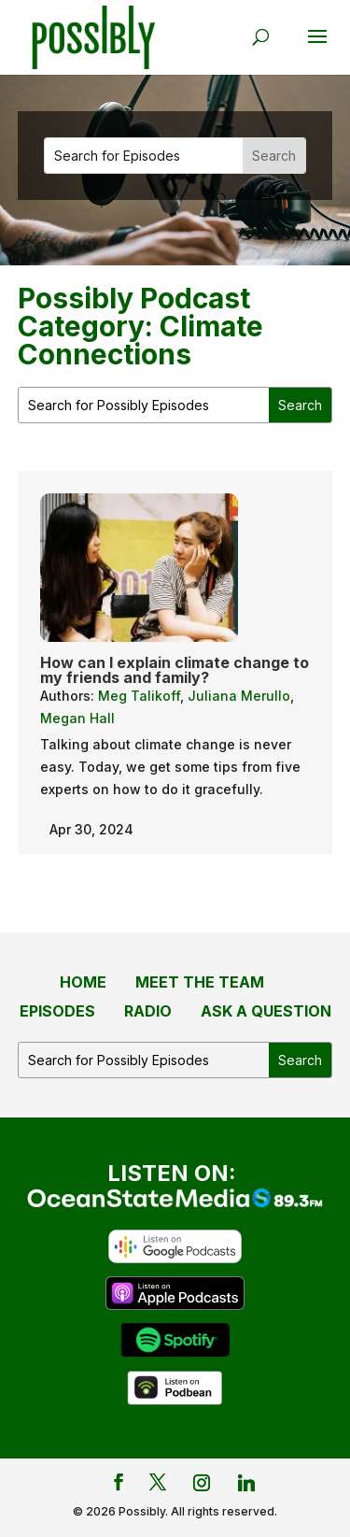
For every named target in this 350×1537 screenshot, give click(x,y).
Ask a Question (266, 1011)
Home (83, 982)
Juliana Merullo (239, 696)
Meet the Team (199, 982)
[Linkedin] (246, 1482)
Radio (148, 1011)
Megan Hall (77, 718)
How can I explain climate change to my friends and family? (174, 670)
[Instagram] (201, 1482)
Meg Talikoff (139, 696)
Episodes (57, 1011)
